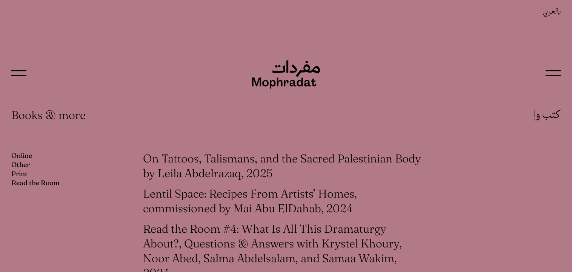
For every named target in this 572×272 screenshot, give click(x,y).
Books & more (48, 115)
